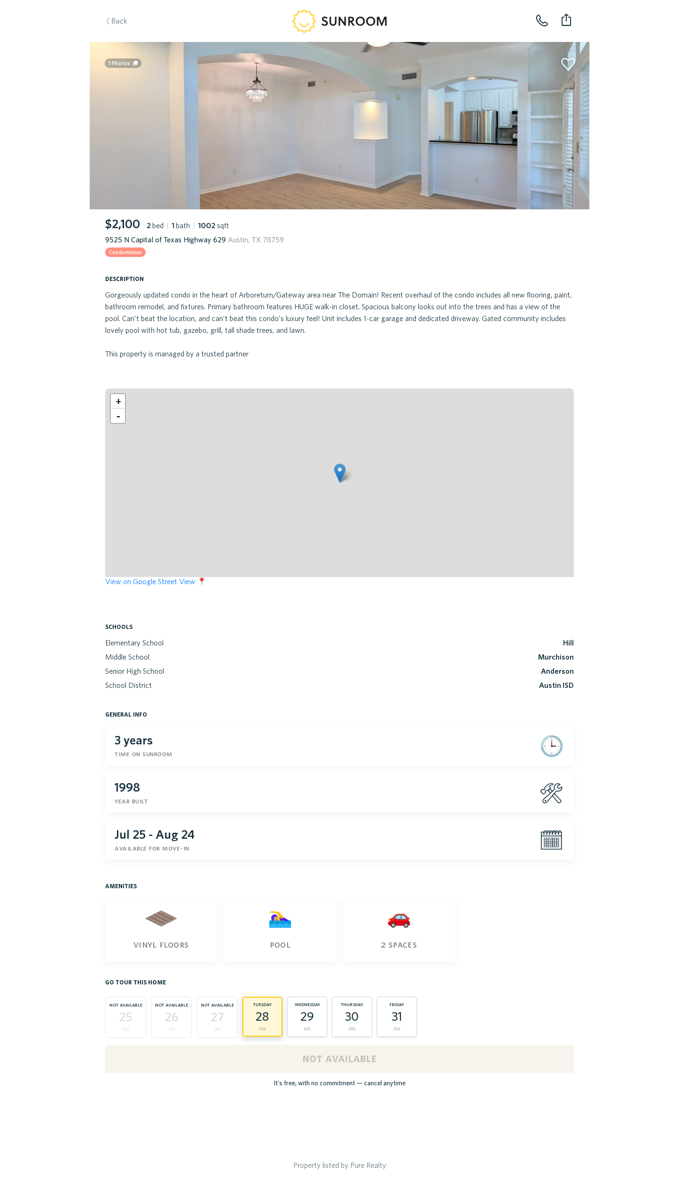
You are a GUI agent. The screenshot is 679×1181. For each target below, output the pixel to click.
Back (126, 36)
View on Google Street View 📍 (156, 581)
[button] (340, 473)
